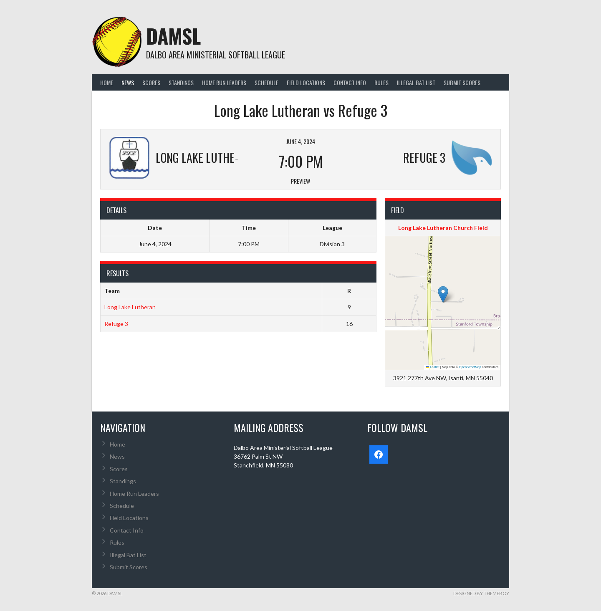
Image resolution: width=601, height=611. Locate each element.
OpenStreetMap (470, 367)
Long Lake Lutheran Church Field (443, 227)
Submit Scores (462, 82)
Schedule (266, 82)
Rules (381, 82)
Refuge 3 (116, 323)
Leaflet (432, 367)
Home (106, 82)
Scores (151, 82)
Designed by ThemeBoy (481, 593)
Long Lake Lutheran (130, 307)
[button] (443, 294)
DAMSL (173, 35)
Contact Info (349, 82)
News (127, 82)
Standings (181, 82)
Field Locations (306, 82)
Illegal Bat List (416, 82)
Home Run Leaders (224, 82)
